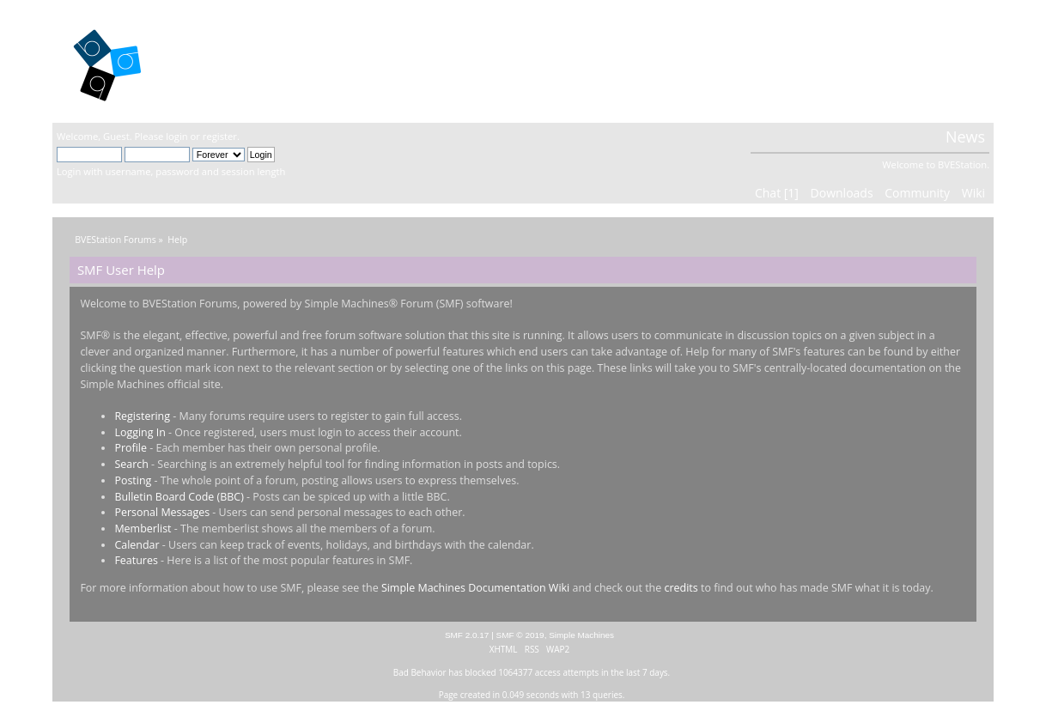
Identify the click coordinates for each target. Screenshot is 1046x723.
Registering (142, 416)
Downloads (842, 193)
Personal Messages (162, 512)
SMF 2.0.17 (467, 635)
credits (680, 587)
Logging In (139, 432)
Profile (130, 447)
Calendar (136, 545)
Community (917, 193)
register (220, 136)
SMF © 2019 (520, 635)
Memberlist (142, 528)
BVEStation (240, 60)
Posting (132, 480)
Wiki (973, 193)
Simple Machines (581, 635)
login (176, 136)
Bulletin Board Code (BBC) (178, 496)
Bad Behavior (420, 672)
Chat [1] (777, 193)
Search (131, 464)
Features (136, 560)
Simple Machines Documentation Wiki (475, 587)
